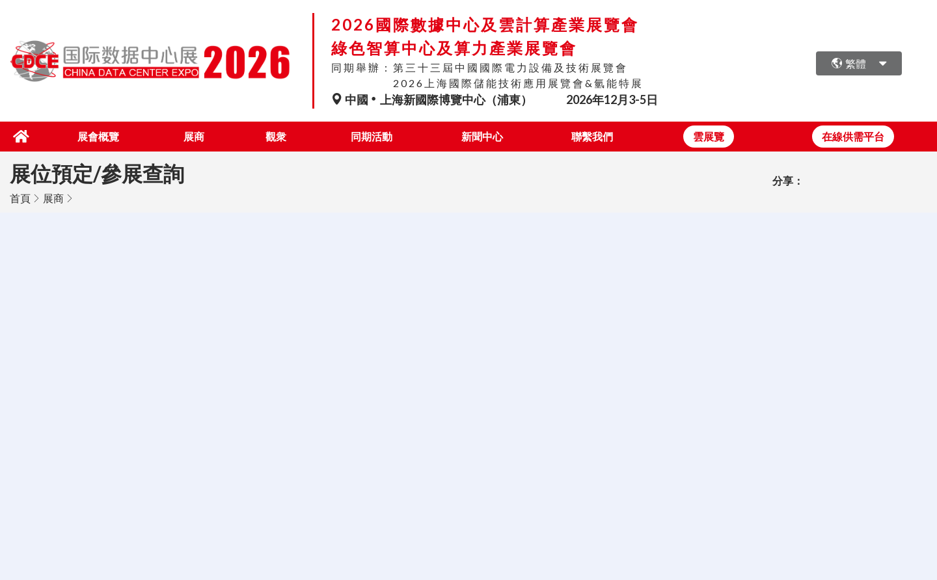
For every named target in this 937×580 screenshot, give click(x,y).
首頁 (20, 198)
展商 (192, 136)
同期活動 (371, 136)
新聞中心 (481, 136)
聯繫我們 (592, 136)
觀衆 (274, 136)
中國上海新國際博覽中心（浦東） (432, 99)
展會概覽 (95, 136)
